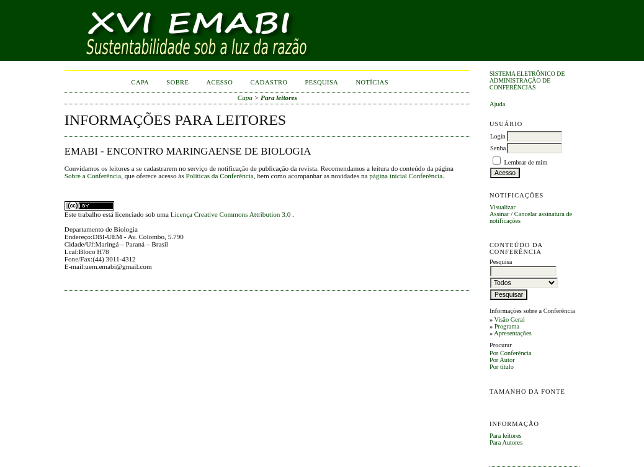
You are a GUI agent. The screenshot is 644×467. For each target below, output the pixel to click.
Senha (498, 148)
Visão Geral (509, 319)
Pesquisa (322, 82)
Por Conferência (511, 353)
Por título (502, 366)
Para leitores (506, 435)
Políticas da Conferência (219, 175)
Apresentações (513, 333)
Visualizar (503, 207)
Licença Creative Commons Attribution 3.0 (231, 214)
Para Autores (506, 442)
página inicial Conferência (405, 175)
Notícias (372, 82)
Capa (140, 82)
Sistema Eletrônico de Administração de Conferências (527, 80)
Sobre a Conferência (93, 175)
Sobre (177, 82)
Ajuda (497, 104)
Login (498, 136)
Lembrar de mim (526, 162)
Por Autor (502, 359)
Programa (506, 326)
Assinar (499, 214)
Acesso (219, 82)
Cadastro (268, 82)
